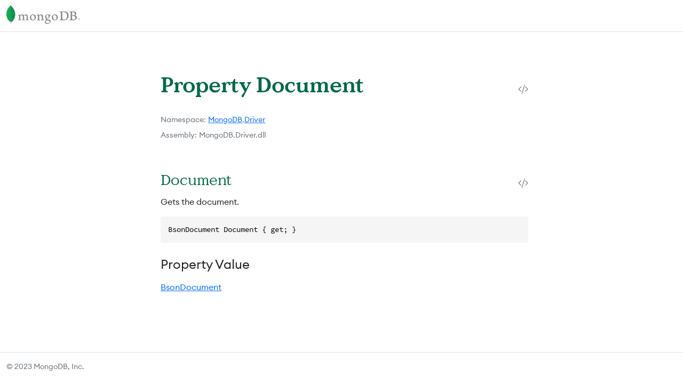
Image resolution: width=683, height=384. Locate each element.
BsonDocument (191, 287)
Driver (254, 119)
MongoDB (225, 119)
